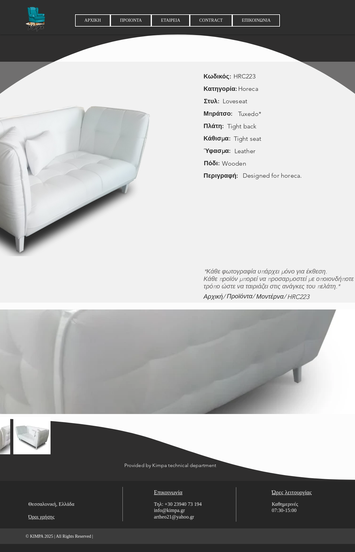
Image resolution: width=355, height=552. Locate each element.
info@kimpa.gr (169, 510)
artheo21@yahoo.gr (174, 516)
